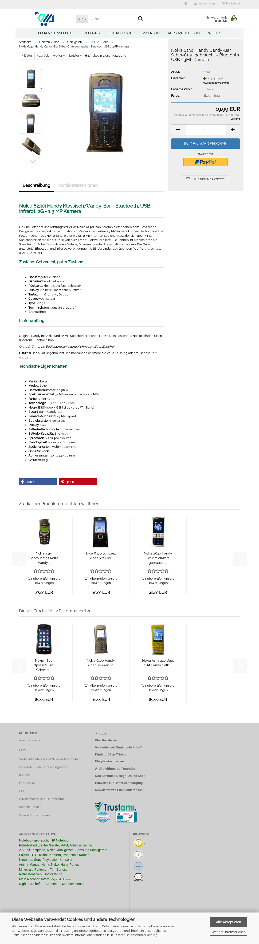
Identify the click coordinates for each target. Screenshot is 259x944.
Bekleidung (90, 33)
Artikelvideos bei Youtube (115, 769)
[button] (186, 4)
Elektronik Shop (120, 33)
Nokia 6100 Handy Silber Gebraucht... (101, 663)
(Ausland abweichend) (216, 82)
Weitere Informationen (229, 932)
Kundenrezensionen (77, 185)
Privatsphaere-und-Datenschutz (41, 799)
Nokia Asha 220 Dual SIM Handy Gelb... (158, 663)
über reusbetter (30, 740)
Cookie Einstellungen (34, 815)
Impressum (27, 783)
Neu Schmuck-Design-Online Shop (120, 776)
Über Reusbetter (106, 740)
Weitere (215, 33)
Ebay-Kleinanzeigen (109, 761)
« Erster (26, 55)
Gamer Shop (151, 33)
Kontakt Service (30, 807)
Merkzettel (231, 3)
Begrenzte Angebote (55, 33)
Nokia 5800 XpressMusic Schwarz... (44, 665)
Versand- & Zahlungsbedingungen (43, 767)
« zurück (43, 55)
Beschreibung (36, 185)
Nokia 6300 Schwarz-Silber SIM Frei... (100, 555)
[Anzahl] (205, 129)
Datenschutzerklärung (141, 935)
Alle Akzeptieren (228, 922)
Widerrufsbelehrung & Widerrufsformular (49, 759)
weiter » (59, 55)
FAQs (23, 750)
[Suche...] (82, 19)
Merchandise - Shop (184, 33)
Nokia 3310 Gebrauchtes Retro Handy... (43, 558)
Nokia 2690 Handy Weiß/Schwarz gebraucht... (158, 558)
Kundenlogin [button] (204, 3)
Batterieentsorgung (128, 783)
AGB (22, 791)
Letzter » (75, 55)
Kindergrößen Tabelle (110, 754)
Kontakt (24, 775)
